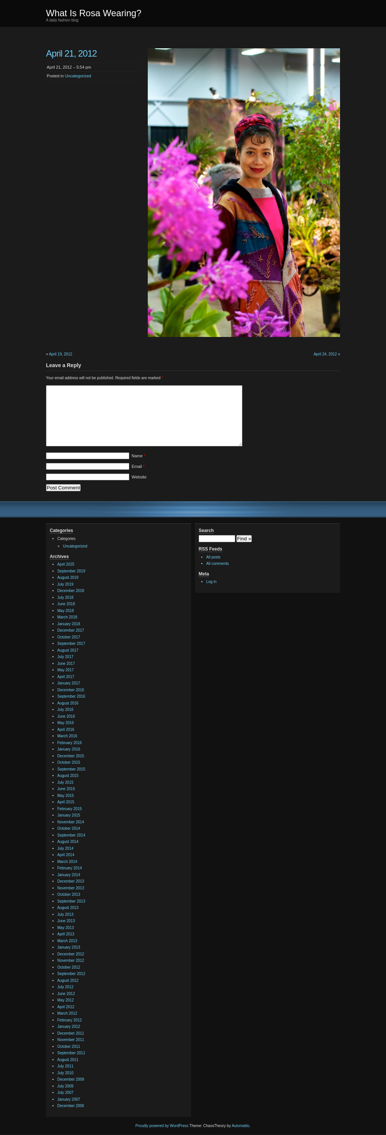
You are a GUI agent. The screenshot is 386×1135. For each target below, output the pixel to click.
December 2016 (70, 690)
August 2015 (67, 776)
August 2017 (67, 650)
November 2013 (70, 888)
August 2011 (67, 1060)
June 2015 (66, 789)
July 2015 (65, 782)
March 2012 (67, 1013)
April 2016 (65, 729)
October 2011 (68, 1046)
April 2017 (65, 677)
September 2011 (71, 1053)
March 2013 (67, 941)
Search (206, 530)
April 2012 (65, 1007)
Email (138, 466)
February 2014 (69, 868)
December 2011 (70, 1033)
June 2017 (66, 663)
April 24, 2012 (325, 354)
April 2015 (65, 802)
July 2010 (65, 1073)
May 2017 (65, 670)
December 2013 (70, 881)
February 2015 (69, 809)
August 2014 (67, 842)
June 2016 (66, 716)
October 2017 (68, 637)
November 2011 (70, 1040)
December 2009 (70, 1079)
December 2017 (70, 630)
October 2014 (68, 828)
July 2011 (65, 1066)
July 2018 (65, 597)
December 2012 (70, 954)
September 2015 (71, 769)
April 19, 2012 (60, 354)
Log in (211, 582)
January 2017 (68, 683)
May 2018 (65, 611)
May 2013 (65, 928)
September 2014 (71, 835)
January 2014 (68, 875)
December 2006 (70, 1106)
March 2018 (67, 617)
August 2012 (67, 980)
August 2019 (67, 577)
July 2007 (65, 1092)
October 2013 (68, 894)
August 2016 (67, 703)
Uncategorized (78, 76)
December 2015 (70, 756)
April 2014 (65, 855)
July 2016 (65, 709)
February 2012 (69, 1020)
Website (139, 477)
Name (139, 456)
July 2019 (65, 584)
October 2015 (68, 762)
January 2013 (68, 947)
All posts (213, 557)
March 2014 (67, 862)
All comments (217, 563)
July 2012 (65, 987)
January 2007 (68, 1099)
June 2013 (66, 921)
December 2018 (70, 591)
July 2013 (65, 914)
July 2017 (65, 657)
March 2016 (67, 736)
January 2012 (68, 1026)
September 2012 (71, 974)
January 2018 (68, 624)
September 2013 (71, 901)
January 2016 (68, 749)
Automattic (241, 1126)
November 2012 (70, 960)
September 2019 (71, 571)
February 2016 (69, 743)
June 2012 (66, 994)
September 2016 (71, 696)
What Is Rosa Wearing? (93, 13)
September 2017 (71, 643)
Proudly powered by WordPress (161, 1126)
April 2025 (65, 564)
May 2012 (65, 1000)
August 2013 (67, 908)
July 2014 (65, 848)
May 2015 (65, 796)
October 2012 (68, 967)
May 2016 (65, 723)
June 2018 (66, 604)
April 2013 (65, 934)
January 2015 (68, 815)
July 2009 (65, 1086)
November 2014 (70, 822)
